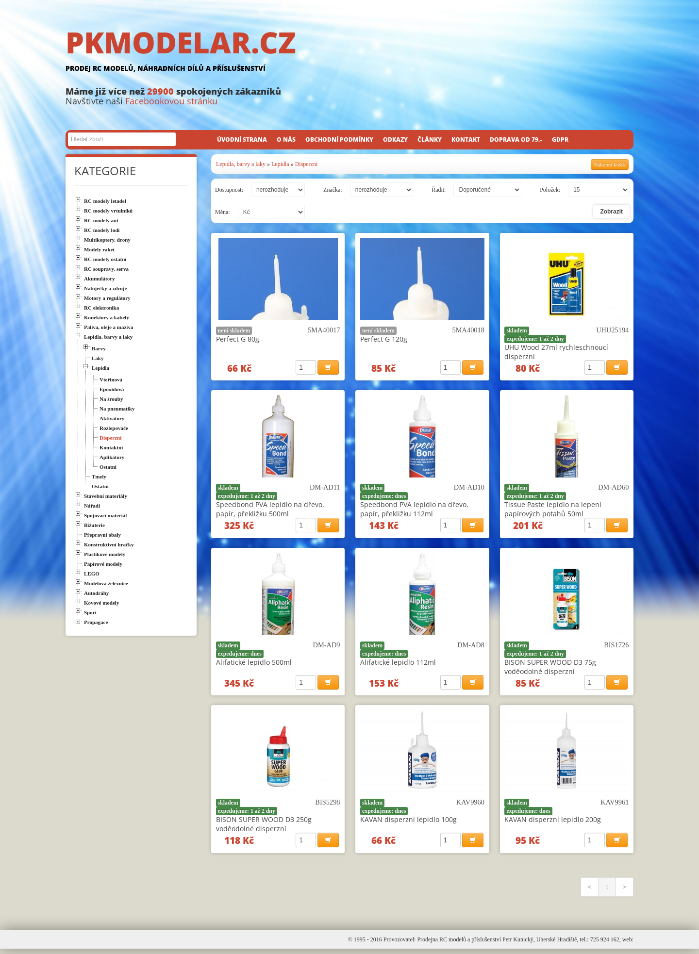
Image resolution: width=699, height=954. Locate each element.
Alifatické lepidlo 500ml (254, 664)
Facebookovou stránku (171, 101)
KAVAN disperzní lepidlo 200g (552, 823)
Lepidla (280, 164)
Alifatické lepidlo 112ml (398, 664)
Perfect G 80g (237, 339)
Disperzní (306, 164)
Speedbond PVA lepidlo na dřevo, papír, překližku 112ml (414, 510)
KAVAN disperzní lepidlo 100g (408, 823)
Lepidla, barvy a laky (241, 164)
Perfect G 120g (383, 339)
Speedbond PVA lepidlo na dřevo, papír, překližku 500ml (270, 510)
